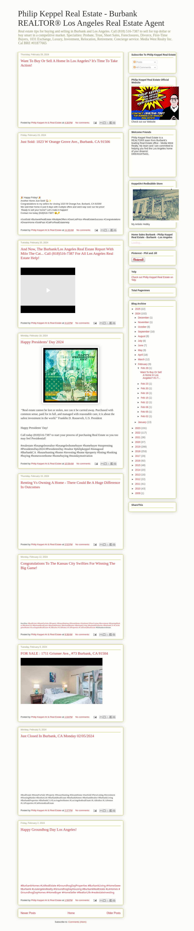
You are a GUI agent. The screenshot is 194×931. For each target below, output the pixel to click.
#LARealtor (53, 627)
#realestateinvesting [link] (102, 892)
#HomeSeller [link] (69, 892)
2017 (138, 456)
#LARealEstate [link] (48, 885)
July (140, 340)
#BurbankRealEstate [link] (93, 889)
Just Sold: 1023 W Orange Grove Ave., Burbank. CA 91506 (65, 141)
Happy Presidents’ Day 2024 (42, 342)
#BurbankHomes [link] (30, 885)
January (142, 422)
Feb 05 (145, 411)
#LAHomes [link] (112, 889)
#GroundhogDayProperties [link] (72, 885)
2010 (138, 488)
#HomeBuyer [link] (53, 892)
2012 (138, 479)
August (142, 336)
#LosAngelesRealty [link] (42, 889)
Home (71, 913)
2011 (138, 483)
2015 (138, 465)
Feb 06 (145, 407)
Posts (137, 62)
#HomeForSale (43, 623)
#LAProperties (72, 627)
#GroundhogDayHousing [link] (68, 889)
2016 (138, 460)
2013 (138, 474)
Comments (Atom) (77, 922)
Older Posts (114, 913)
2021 (138, 437)
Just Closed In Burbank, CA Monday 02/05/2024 (57, 736)
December (144, 317)
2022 (138, 432)
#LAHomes (62, 627)
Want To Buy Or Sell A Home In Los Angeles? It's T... (151, 375)
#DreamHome (74, 623)
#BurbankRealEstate (40, 625)
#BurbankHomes (54, 625)
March (141, 359)
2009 (138, 493)
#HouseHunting (63, 623)
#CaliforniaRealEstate (87, 627)
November (144, 322)
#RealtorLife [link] (84, 892)
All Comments (142, 67)
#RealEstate (32, 623)
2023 (138, 428)
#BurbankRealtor (68, 625)
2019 (138, 446)
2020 (138, 442)
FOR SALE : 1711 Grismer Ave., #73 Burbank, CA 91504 (64, 653)
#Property (52, 623)
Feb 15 (145, 397)
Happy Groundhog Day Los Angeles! (49, 829)
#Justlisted (84, 623)
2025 (138, 309)
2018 (138, 451)
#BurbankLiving (81, 625)
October (142, 326)
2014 (138, 469)
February (143, 364)
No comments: (82, 122)
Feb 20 (145, 388)
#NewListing (94, 623)
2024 (138, 313)
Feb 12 (145, 402)
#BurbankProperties (95, 625)
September (144, 331)
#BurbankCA (108, 625)
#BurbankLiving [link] (97, 885)
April (140, 354)
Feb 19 (145, 393)
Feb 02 (145, 416)
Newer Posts (28, 913)
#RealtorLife (27, 625)
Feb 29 (145, 368)
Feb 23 (145, 383)
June (141, 345)
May (140, 350)
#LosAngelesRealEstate (39, 627)
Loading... (136, 242)
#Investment (103, 623)
